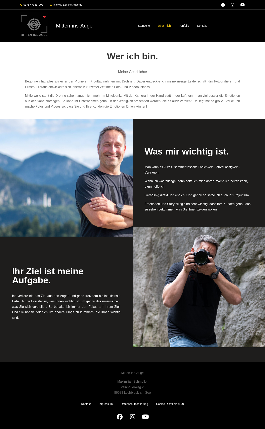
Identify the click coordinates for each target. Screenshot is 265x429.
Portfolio (184, 25)
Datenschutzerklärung (134, 404)
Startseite (144, 25)
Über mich (164, 25)
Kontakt (202, 25)
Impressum (106, 404)
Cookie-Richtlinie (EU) (170, 404)
